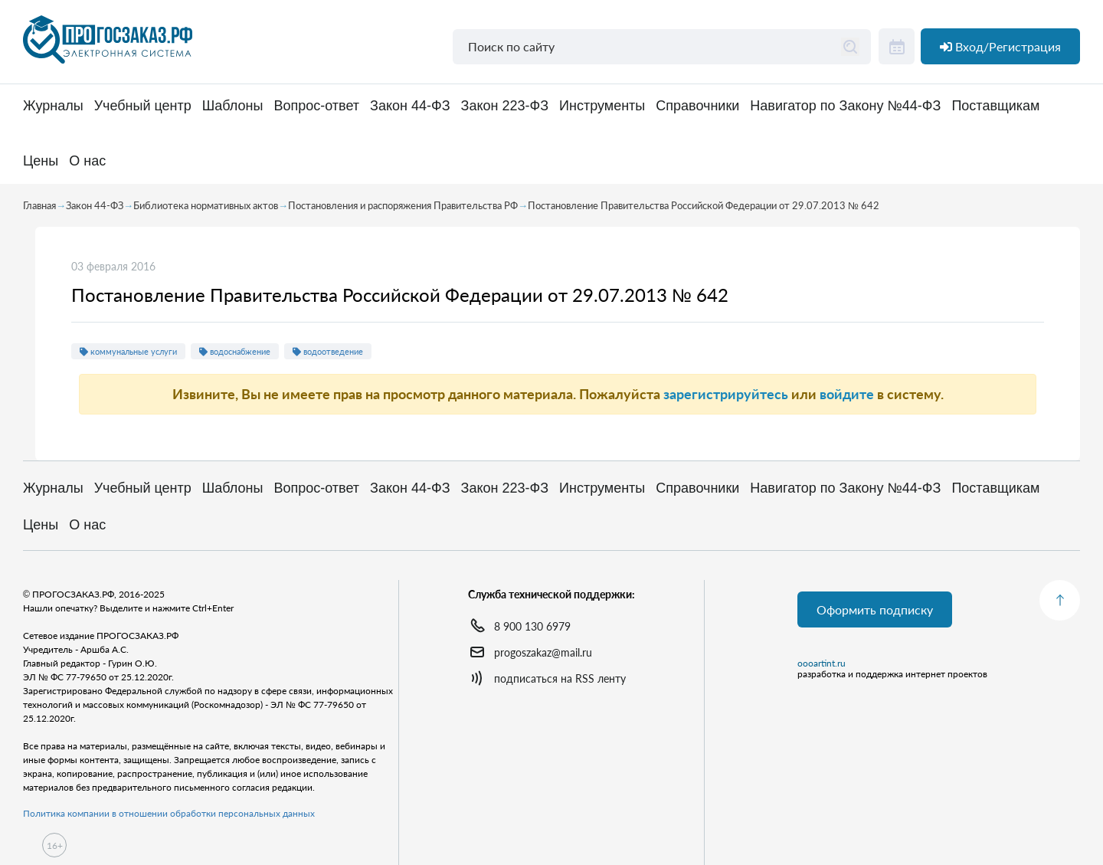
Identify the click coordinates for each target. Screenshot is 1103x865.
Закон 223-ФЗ (505, 106)
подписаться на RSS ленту (560, 678)
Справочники (697, 106)
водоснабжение (234, 351)
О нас (87, 161)
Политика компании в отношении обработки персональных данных (169, 813)
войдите (847, 393)
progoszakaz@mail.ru (543, 652)
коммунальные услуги (128, 351)
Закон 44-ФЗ (410, 106)
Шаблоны (232, 106)
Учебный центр (142, 106)
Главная (39, 205)
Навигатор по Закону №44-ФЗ (845, 106)
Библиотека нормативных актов (205, 205)
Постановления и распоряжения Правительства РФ (403, 205)
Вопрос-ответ (316, 106)
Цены (40, 161)
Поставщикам (995, 106)
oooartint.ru (821, 663)
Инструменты (602, 106)
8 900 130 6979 (532, 626)
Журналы (53, 106)
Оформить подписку (875, 609)
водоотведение (328, 351)
